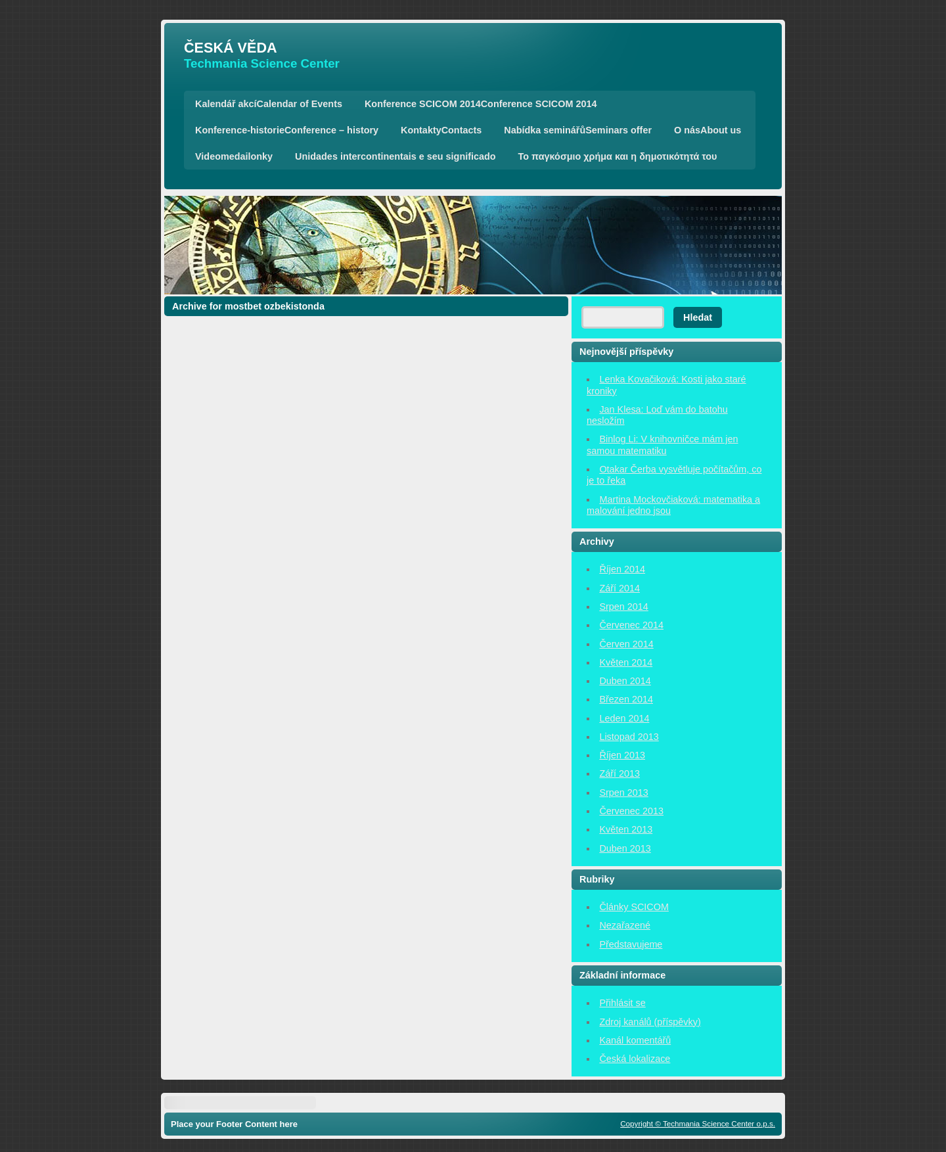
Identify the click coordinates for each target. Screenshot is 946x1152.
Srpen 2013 (623, 792)
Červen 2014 (626, 644)
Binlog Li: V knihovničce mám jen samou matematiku (662, 444)
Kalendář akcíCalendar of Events (268, 104)
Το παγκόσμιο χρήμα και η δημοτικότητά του (617, 156)
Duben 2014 (624, 681)
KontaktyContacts (441, 130)
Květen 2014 (625, 662)
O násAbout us (707, 130)
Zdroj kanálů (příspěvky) (649, 1022)
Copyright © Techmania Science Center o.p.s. (697, 1123)
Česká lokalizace (634, 1058)
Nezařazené (624, 925)
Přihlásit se (622, 1003)
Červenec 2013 (631, 811)
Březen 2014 (626, 699)
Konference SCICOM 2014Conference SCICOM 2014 (481, 104)
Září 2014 (619, 588)
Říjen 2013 (622, 755)
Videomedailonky (234, 156)
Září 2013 (619, 773)
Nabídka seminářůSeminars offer (578, 130)
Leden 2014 (624, 718)
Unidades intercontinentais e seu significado (395, 156)
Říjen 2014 (622, 569)
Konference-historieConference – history (286, 130)
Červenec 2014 (631, 625)
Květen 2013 (625, 829)
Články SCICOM (634, 907)
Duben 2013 (624, 848)
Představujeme (630, 944)
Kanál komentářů (635, 1040)
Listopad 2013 (628, 736)
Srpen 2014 (623, 606)
